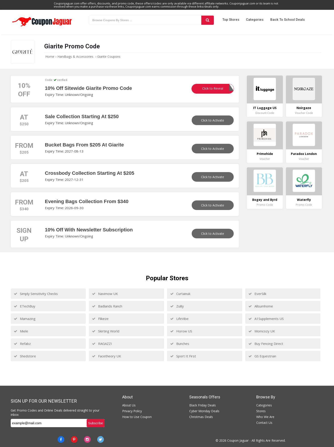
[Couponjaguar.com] (42, 26)
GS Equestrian (262, 356)
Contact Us (264, 422)
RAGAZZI (102, 343)
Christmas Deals (201, 417)
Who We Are (265, 417)
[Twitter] (100, 439)
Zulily (177, 306)
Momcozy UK (261, 331)
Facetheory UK (106, 356)
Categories (254, 20)
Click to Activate (212, 120)
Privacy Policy (132, 411)
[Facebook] (61, 439)
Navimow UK (105, 293)
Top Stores (230, 20)
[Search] (207, 20)
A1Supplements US (266, 318)
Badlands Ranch (107, 306)
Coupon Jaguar (238, 440)
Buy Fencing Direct (265, 343)
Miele (21, 331)
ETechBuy (24, 306)
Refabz (22, 343)
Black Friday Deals (202, 405)
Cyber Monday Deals (204, 411)
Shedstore (25, 356)
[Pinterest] (74, 439)
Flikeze (100, 318)
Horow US (181, 331)
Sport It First (183, 356)
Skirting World (105, 331)
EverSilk (257, 293)
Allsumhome (260, 306)
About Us (129, 405)
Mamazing (25, 318)
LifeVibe (179, 318)
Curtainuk (180, 293)
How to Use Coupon (137, 417)
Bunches (179, 343)
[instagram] (87, 439)
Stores (261, 411)
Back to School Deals (287, 20)
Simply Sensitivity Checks (36, 293)
